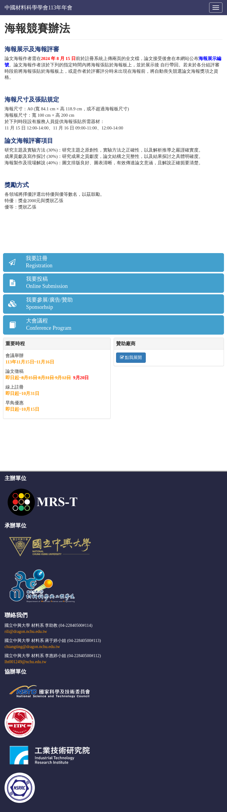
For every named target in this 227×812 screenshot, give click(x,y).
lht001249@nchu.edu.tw (25, 662)
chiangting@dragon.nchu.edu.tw (32, 646)
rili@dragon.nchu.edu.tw (26, 631)
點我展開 (131, 357)
